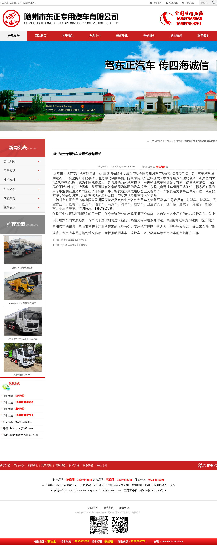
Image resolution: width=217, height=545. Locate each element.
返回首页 (93, 507)
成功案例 (9, 198)
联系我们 (173, 2)
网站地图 (190, 2)
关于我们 (68, 35)
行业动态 (9, 189)
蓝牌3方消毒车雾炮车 (22, 267)
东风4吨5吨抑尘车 (22, 375)
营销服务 (149, 35)
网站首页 (157, 2)
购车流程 (176, 35)
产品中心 (95, 35)
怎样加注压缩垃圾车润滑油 (74, 244)
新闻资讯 (122, 35)
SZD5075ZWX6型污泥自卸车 (22, 303)
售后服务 (60, 465)
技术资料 (9, 179)
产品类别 (13, 35)
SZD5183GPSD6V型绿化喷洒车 (22, 339)
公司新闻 (9, 161)
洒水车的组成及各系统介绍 (74, 240)
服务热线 (124, 507)
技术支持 (74, 465)
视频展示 (9, 207)
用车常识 (9, 170)
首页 (169, 141)
